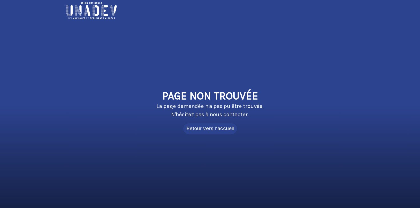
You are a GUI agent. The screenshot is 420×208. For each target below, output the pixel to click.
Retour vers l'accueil (210, 128)
